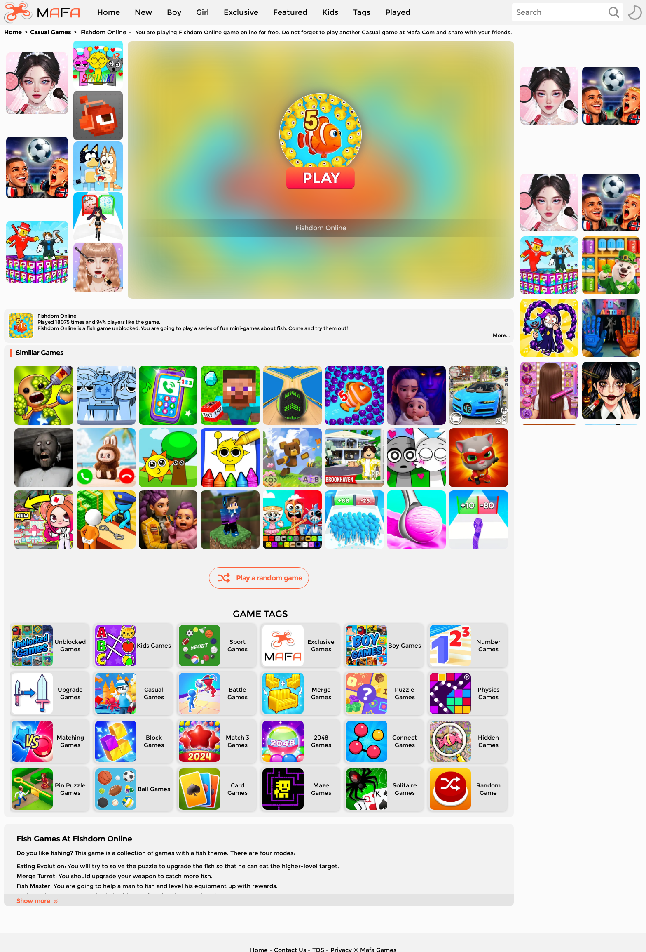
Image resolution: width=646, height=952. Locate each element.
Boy (174, 12)
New (143, 12)
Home (108, 12)
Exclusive (241, 12)
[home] (46, 12)
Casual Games (50, 32)
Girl (202, 12)
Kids (330, 12)
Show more (37, 901)
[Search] (567, 12)
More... (501, 335)
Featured (290, 12)
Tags (361, 12)
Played (397, 12)
